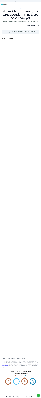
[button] (39, 4)
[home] (4, 4)
